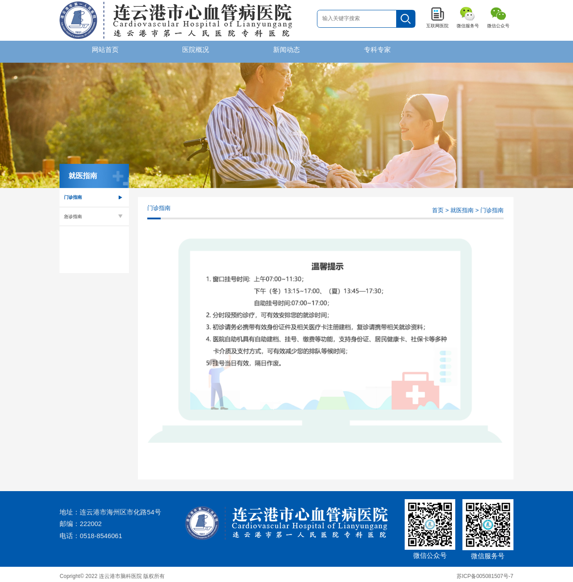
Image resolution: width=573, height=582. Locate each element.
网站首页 (105, 49)
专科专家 (377, 49)
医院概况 (195, 49)
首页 (438, 206)
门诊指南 (73, 193)
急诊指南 (73, 212)
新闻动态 (286, 49)
